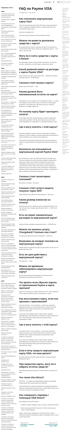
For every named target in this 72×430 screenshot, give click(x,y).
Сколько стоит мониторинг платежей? (65, 60)
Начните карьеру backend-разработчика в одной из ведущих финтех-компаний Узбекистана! (7, 136)
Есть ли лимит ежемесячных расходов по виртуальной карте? (65, 78)
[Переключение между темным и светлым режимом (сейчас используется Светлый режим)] (54, 2)
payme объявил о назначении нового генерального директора (8, 121)
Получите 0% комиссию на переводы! (7, 180)
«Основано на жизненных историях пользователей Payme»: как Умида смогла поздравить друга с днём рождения (7, 411)
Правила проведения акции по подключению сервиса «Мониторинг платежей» (8, 254)
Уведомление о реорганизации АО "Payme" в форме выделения (9, 45)
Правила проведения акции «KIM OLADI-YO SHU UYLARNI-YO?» (8, 154)
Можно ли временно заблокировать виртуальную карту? (65, 107)
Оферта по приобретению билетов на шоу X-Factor (7, 291)
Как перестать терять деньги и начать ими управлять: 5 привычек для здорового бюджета (8, 147)
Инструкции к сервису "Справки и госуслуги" (9, 352)
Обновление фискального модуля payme (7, 31)
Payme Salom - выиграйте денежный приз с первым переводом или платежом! (7, 235)
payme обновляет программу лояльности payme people (8, 106)
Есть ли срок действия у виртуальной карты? (65, 100)
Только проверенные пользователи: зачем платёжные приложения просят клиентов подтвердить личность (9, 114)
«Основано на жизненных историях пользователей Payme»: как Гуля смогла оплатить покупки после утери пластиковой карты (8, 340)
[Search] (64, 2)
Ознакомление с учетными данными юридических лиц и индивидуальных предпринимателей (8, 375)
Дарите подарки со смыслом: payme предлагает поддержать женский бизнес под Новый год (9, 72)
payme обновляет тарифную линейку (8, 20)
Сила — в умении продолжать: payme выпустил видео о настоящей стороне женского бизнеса (8, 56)
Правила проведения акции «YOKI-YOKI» (8, 162)
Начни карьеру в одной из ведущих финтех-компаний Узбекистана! (7, 82)
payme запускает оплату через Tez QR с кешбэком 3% (8, 40)
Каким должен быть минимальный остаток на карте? (66, 37)
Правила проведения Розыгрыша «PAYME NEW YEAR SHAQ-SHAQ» (8, 214)
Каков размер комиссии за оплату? (65, 72)
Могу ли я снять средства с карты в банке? (66, 21)
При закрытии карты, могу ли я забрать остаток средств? (66, 141)
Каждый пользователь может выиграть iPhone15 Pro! (8, 205)
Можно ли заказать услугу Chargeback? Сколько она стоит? (65, 86)
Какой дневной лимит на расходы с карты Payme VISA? (66, 27)
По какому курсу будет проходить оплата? (65, 42)
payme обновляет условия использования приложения (8, 36)
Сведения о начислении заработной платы (7, 392)
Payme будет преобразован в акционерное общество (8, 230)
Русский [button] (47, 2)
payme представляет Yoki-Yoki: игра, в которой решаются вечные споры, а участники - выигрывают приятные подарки (9, 286)
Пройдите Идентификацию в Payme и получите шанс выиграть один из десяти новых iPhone (9, 261)
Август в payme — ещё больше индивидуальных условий (8, 102)
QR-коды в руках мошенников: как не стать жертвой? (8, 158)
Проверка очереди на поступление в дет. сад (6, 384)
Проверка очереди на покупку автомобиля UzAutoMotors (8, 380)
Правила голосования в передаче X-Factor (7, 318)
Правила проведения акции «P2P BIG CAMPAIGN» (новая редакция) (8, 225)
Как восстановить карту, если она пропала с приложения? (66, 122)
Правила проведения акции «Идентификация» (8, 196)
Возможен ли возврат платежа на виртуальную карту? (66, 93)
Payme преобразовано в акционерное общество (7, 200)
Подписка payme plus (6, 60)
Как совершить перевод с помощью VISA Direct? (65, 151)
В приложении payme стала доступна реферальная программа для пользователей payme (8, 26)
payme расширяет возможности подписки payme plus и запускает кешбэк (8, 92)
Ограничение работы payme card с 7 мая (8, 141)
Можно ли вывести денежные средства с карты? (66, 15)
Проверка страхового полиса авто (8, 388)
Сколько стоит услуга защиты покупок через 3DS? (65, 66)
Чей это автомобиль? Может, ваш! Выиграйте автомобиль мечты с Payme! (8, 220)
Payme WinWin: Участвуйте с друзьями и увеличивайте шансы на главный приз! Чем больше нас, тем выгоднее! (8, 324)
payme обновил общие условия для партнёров (9, 50)
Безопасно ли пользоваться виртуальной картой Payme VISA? (65, 54)
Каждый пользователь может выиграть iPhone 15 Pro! (8, 192)
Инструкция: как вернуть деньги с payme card (7, 64)
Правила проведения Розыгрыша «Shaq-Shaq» (7, 209)
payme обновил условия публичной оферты (7, 130)
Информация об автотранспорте (5, 360)
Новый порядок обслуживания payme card (8, 87)
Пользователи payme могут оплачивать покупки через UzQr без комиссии (8, 15)
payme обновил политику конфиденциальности (7, 125)
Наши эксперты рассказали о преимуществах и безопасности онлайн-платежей (9, 347)
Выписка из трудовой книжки (8, 396)
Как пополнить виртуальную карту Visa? (65, 10)
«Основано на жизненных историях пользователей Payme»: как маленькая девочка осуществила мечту (9, 419)
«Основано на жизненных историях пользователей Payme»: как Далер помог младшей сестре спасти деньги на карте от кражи (8, 402)
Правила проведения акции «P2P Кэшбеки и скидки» (8, 188)
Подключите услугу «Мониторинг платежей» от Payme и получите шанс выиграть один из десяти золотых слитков (8, 298)
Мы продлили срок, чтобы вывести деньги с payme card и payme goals (8, 98)
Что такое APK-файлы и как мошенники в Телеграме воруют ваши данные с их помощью (7, 169)
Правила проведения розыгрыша (6, 333)
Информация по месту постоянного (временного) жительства (7, 365)
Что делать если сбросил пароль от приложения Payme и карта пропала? (65, 115)
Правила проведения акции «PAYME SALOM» (8, 240)
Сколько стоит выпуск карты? (65, 32)
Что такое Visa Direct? (65, 146)
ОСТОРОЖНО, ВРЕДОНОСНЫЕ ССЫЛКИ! (8, 77)
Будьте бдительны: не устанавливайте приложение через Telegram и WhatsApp (8, 271)
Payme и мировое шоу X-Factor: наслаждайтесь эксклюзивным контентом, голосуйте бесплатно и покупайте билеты (9, 312)
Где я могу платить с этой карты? (65, 47)
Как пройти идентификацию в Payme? (8, 356)
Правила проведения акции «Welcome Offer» (8, 184)
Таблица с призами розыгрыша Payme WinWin (9, 329)
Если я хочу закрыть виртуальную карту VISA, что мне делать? (65, 134)
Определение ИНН (5, 370)
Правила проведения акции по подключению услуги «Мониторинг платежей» (8, 305)
